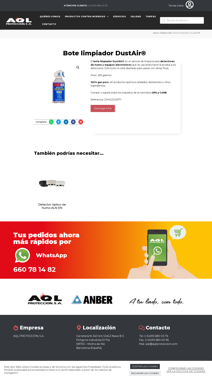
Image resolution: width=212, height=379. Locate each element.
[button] (51, 121)
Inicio (156, 32)
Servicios (119, 16)
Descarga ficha (102, 108)
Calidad (136, 16)
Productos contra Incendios (87, 16)
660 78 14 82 (34, 269)
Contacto (49, 24)
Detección (166, 32)
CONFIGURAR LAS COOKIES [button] (186, 368)
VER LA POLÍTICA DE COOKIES (185, 371)
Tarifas (151, 16)
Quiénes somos (50, 16)
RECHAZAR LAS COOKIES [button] (145, 373)
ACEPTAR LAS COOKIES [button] (145, 366)
